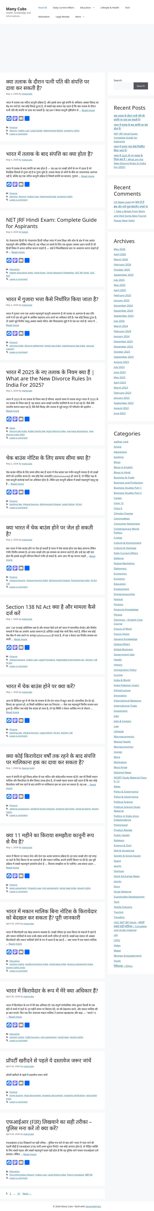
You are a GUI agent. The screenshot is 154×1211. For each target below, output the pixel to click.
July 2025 (119, 280)
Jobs (116, 716)
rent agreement (50, 888)
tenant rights (84, 888)
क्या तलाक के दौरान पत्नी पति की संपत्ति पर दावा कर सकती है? (47, 84)
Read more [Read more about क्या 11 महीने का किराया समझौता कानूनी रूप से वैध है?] (12, 867)
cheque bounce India (37, 580)
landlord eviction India (36, 964)
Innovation (120, 695)
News (12, 428)
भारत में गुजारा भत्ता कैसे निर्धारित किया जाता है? (52, 299)
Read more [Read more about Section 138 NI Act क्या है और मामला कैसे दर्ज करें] (20, 639)
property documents (52, 1095)
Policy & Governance (126, 791)
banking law (15, 504)
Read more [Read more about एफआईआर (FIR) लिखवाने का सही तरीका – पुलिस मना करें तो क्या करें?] (29, 1154)
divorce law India (18, 431)
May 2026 (119, 249)
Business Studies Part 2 (128, 493)
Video (117, 945)
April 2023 (120, 382)
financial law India (80, 580)
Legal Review (62, 16)
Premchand (121, 825)
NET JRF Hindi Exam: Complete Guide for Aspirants (51, 223)
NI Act (79, 504)
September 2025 (124, 275)
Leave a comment (18, 133)
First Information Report (21, 1174)
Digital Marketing (124, 563)
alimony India (16, 345)
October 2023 (122, 351)
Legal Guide (36, 130)
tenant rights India (15, 967)
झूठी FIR (88, 1174)
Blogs (117, 462)
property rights (71, 130)
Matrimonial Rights (53, 130)
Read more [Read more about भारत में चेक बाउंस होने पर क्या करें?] (12, 712)
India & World (122, 680)
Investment (121, 711)
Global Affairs (122, 644)
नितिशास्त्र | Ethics (123, 966)
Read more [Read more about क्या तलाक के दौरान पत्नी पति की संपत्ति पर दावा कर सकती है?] (88, 110)
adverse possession (19, 808)
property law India (65, 808)
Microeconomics (123, 747)
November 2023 (123, 346)
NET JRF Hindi (82, 272)
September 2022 (124, 403)
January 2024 (121, 336)
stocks (117, 881)
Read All (42, 7)
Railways (119, 840)
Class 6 (118, 508)
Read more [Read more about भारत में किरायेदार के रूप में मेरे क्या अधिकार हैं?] (15, 1017)
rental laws (63, 1037)
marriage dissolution (77, 431)
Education (89, 7)
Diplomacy (120, 568)
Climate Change (123, 513)
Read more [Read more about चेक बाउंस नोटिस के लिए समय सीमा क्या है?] (17, 484)
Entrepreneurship (124, 594)
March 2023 (121, 387)
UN (116, 935)
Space (117, 861)
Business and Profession (128, 482)
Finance (13, 127)
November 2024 (123, 310)
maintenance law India (73, 345)
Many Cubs (16, 8)
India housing (32, 1037)
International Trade (125, 705)
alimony (13, 196)
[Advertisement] (77, 47)
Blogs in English (123, 467)
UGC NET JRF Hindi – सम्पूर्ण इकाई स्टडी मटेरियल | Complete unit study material (130, 926)
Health (118, 659)
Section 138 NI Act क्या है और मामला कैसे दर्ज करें (50, 610)
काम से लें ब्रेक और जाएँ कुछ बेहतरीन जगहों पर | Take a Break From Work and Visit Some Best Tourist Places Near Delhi (131, 211)
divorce (13, 130)
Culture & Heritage (125, 548)
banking (119, 457)
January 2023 (121, 398)
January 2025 (121, 300)
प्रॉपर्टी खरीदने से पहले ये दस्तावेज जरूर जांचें (48, 1060)
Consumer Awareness (127, 523)
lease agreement (18, 888)
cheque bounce (30, 504)
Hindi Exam (40, 272)
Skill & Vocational (124, 850)
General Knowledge (125, 639)
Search (118, 80)
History (118, 664)
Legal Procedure (46, 659)
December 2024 (123, 305)
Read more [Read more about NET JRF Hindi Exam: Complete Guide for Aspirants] (18, 252)
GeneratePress (93, 1206)
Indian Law (23, 130)
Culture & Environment (127, 543)
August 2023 (121, 362)
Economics (120, 573)
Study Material (122, 891)
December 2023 (123, 341)
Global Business (123, 649)
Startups (119, 871)
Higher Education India (21, 272)
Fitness (118, 614)
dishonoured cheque (50, 504)
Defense (119, 558)
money (118, 752)
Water (117, 950)
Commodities (122, 518)
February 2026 (122, 264)
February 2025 (122, 295)
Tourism (119, 912)
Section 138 (66, 732)
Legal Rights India (57, 1174)
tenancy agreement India (80, 964)
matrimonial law (48, 196)
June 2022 (120, 413)
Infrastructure (122, 690)
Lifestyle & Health (110, 7)
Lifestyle (119, 731)
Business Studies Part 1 (128, 487)
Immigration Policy (125, 670)
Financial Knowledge (126, 609)
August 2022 (121, 408)
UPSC (117, 940)
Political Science (123, 802)
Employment (121, 589)
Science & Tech (123, 845)
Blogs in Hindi (122, 472)
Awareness (120, 452)
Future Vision (122, 634)
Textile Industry (123, 907)
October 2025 (122, 269)
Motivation (44, 16)
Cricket (118, 537)
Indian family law (36, 431)
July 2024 (119, 321)
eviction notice (16, 964)
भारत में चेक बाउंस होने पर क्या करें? (40, 686)
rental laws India (67, 888)
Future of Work (123, 629)
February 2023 (122, 392)
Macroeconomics (124, 736)
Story (117, 886)
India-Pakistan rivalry (126, 685)
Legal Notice (68, 504)
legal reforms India (56, 431)
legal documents (32, 1095)
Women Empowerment (128, 955)
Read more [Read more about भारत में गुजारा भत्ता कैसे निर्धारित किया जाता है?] (12, 325)
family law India (53, 345)
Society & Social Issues (127, 855)
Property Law (34, 888)
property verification (74, 1095)
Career (118, 498)
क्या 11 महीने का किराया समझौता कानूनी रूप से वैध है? (50, 838)
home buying (16, 1095)
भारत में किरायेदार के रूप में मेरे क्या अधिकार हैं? (52, 990)
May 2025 (119, 285)
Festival (118, 599)
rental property (83, 808)
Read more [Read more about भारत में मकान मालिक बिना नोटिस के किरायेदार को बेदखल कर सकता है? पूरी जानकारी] (15, 944)
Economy (119, 578)
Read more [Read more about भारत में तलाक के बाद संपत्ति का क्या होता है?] (87, 176)
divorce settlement (34, 345)
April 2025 (120, 290)
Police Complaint (75, 1174)
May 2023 (119, 377)
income (118, 675)
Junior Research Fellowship (60, 272)
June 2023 (120, 372)
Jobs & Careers (122, 721)
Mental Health (122, 741)
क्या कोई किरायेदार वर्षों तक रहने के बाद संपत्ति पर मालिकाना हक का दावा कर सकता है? (50, 759)
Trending (119, 917)
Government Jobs (124, 654)
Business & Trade (124, 477)
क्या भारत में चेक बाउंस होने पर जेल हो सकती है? (49, 530)
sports (117, 866)
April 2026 (120, 254)
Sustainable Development (129, 896)
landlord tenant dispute (42, 808)
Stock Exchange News (127, 876)
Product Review (123, 830)
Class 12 (119, 503)
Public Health (122, 835)
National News (122, 772)
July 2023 (119, 367)
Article (118, 446)
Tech (127, 7)
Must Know (120, 767)
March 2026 (121, 259)
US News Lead (122, 202)
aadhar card (121, 441)
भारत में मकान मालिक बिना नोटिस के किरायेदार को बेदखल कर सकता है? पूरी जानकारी (51, 914)
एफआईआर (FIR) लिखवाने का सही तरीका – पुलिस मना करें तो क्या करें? (49, 1125)
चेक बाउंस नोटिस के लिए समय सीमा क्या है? (48, 457)
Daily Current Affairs (63, 7)
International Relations (127, 700)
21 (19, 1193)
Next (27, 1193)
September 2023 (124, 357)
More (81, 16)
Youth (117, 961)
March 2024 (121, 326)
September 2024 (124, 316)
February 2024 (122, 331)
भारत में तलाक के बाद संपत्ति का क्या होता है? (49, 153)
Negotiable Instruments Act (70, 659)
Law (116, 726)
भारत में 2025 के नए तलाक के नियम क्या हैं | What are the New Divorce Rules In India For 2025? (50, 378)
